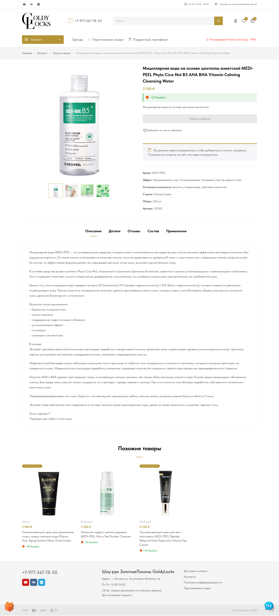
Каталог (42, 53)
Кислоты (178, 187)
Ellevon (26, 521)
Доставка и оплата (195, 571)
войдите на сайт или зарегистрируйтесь (191, 154)
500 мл (157, 201)
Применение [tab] (176, 231)
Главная (27, 53)
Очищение (207, 180)
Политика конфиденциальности (203, 582)
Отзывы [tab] (134, 231)
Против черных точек (228, 180)
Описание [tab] (93, 231)
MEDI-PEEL (159, 172)
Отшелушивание (190, 180)
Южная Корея (162, 194)
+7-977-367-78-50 (88, 21)
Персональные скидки (197, 588)
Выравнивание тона (166, 180)
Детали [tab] (114, 231)
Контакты (190, 577)
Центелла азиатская (214, 187)
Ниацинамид (192, 187)
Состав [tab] (153, 231)
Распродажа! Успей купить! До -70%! (233, 39)
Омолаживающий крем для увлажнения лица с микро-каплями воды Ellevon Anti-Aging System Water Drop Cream (48, 536)
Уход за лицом (61, 53)
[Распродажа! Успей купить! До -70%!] (207, 39)
